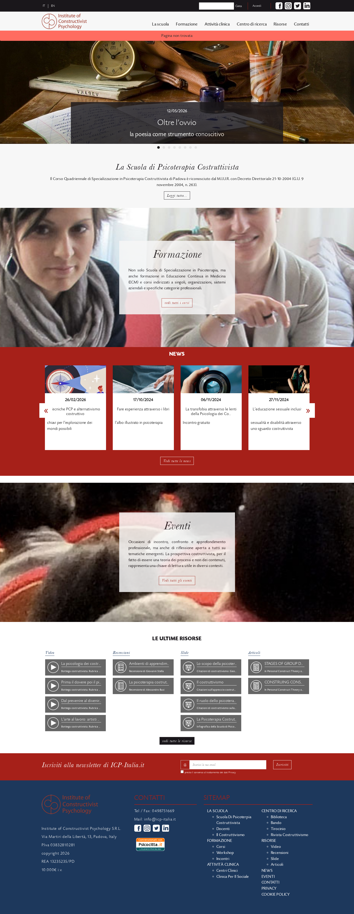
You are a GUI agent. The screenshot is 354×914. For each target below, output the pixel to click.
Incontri (222, 858)
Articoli (254, 652)
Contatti (301, 24)
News (267, 870)
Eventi (268, 876)
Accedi (257, 6)
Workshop (225, 852)
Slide (184, 652)
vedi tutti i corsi (177, 302)
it (44, 6)
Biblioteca (279, 817)
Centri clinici (227, 870)
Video (49, 652)
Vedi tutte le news (177, 461)
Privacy (232, 772)
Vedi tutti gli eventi (177, 580)
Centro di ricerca (252, 24)
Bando (276, 823)
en (53, 6)
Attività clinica (217, 24)
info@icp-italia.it (160, 819)
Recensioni (121, 652)
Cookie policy (276, 894)
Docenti (223, 829)
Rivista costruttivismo (290, 835)
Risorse (280, 24)
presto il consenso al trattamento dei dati (210, 772)
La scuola (160, 24)
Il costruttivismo (230, 835)
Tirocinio (278, 829)
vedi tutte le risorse (177, 741)
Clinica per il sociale (232, 876)
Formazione (187, 24)
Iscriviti (282, 764)
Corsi (220, 846)
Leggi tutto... (177, 195)
